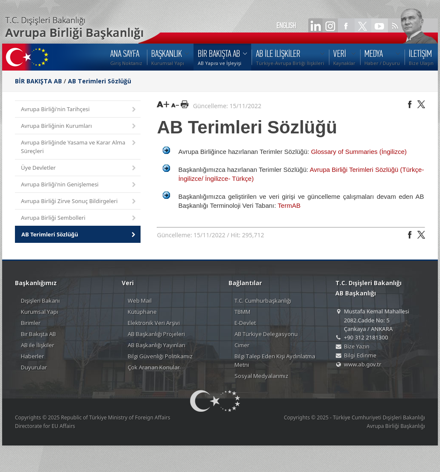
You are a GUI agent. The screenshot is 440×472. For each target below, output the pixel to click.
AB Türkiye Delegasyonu (266, 334)
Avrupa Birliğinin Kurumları (79, 126)
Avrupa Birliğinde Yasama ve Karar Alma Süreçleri (79, 147)
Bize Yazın (357, 346)
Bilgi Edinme (360, 355)
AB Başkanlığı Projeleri (156, 334)
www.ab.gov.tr (362, 364)
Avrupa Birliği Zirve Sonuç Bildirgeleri (79, 201)
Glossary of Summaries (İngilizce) (359, 151)
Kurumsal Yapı (39, 312)
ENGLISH (286, 25)
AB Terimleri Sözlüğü (99, 81)
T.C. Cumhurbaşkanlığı (263, 300)
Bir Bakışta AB (38, 334)
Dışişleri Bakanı (40, 300)
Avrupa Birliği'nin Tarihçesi (79, 109)
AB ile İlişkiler (37, 345)
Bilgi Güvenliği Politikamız (160, 356)
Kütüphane (142, 312)
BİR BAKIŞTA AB (38, 81)
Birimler (31, 323)
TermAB (289, 205)
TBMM (242, 312)
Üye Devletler (79, 168)
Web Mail (140, 300)
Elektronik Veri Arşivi (154, 323)
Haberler (32, 356)
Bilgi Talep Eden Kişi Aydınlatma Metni (275, 360)
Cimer (242, 345)
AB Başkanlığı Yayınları (156, 345)
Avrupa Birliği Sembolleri (79, 218)
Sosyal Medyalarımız (261, 376)
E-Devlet (245, 323)
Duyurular (34, 367)
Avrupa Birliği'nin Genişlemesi (79, 184)
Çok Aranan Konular (154, 367)
